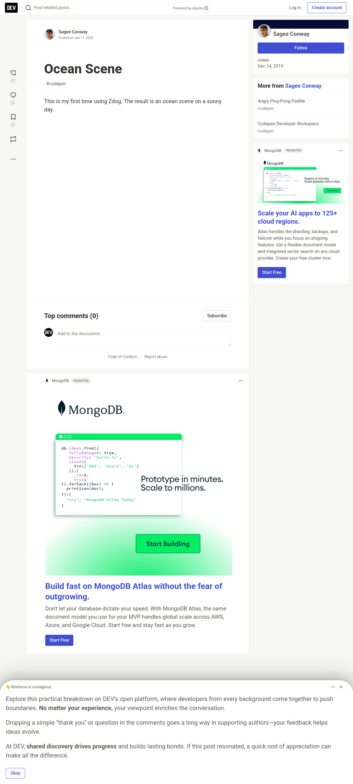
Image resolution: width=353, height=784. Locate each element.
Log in (295, 7)
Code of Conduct (122, 356)
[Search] (28, 8)
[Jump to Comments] (13, 98)
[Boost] (13, 139)
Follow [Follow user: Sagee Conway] (301, 47)
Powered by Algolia (190, 8)
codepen (56, 84)
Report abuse (156, 356)
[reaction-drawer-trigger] (13, 76)
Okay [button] (15, 773)
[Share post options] (13, 159)
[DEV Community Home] (11, 7)
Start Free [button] (59, 640)
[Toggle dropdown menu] (241, 380)
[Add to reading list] (13, 120)
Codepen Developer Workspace (300, 127)
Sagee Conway (73, 31)
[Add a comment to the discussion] (143, 337)
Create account (327, 7)
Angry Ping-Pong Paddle (300, 104)
